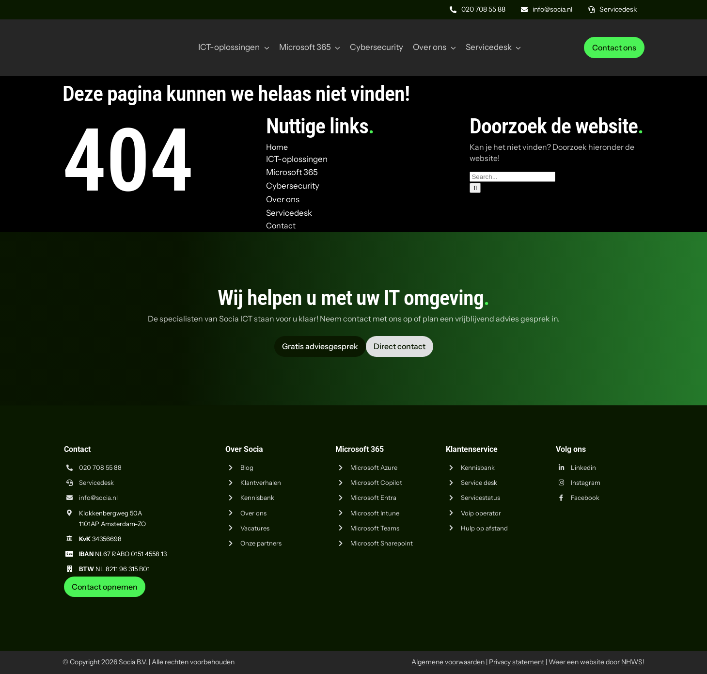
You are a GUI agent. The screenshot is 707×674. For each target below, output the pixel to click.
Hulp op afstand (484, 528)
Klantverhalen (260, 482)
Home (277, 147)
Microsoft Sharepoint (381, 543)
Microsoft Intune (374, 513)
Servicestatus (480, 497)
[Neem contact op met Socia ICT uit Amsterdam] (104, 587)
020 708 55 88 (100, 467)
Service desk (479, 482)
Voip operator (481, 513)
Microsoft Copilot (376, 482)
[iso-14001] (620, 601)
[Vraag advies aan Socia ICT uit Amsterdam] (320, 346)
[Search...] (512, 177)
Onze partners (261, 543)
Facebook (585, 497)
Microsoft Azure (373, 467)
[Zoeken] (475, 188)
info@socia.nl (98, 497)
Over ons (253, 513)
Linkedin (583, 467)
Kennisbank (257, 497)
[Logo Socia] (99, 33)
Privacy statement (516, 662)
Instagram (585, 482)
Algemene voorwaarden (448, 662)
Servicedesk (96, 482)
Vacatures (254, 528)
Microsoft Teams (374, 528)
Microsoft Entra (373, 497)
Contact (281, 225)
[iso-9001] (572, 601)
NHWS (632, 662)
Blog (246, 467)
